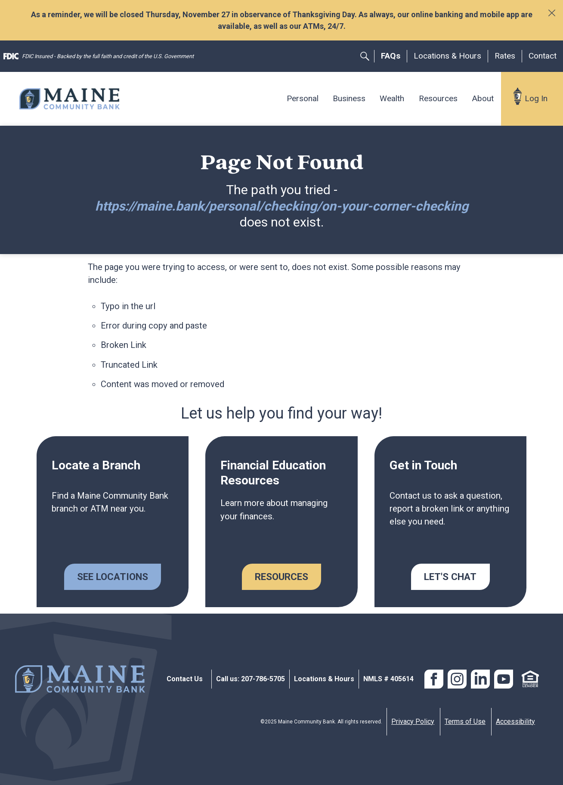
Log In (536, 98)
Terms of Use (465, 721)
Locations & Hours (447, 56)
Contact (543, 56)
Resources (438, 98)
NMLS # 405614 (388, 679)
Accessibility (515, 721)
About (483, 98)
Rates (505, 56)
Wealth (392, 98)
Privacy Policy (412, 721)
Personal (303, 98)
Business (349, 98)
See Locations (112, 576)
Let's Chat (450, 576)
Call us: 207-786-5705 (250, 679)
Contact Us (185, 679)
